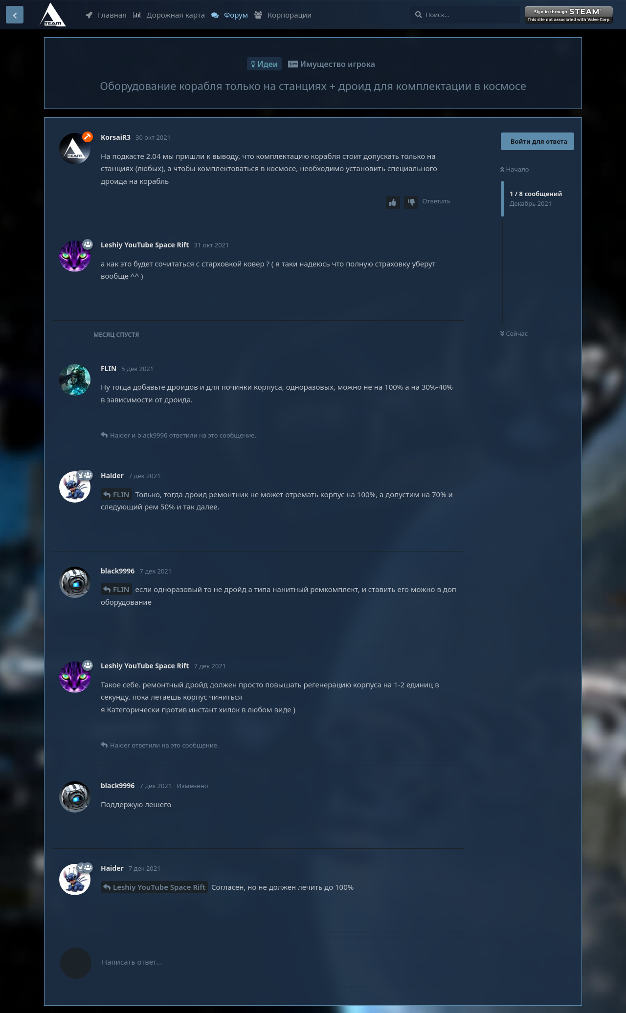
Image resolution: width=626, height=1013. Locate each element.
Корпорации (283, 15)
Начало (514, 169)
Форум (229, 15)
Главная (106, 15)
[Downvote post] (411, 202)
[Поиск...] (465, 14)
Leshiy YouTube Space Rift (159, 887)
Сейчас (514, 333)
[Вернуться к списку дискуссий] (14, 14)
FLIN (121, 494)
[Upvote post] (393, 202)
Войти (570, 15)
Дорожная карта (169, 15)
